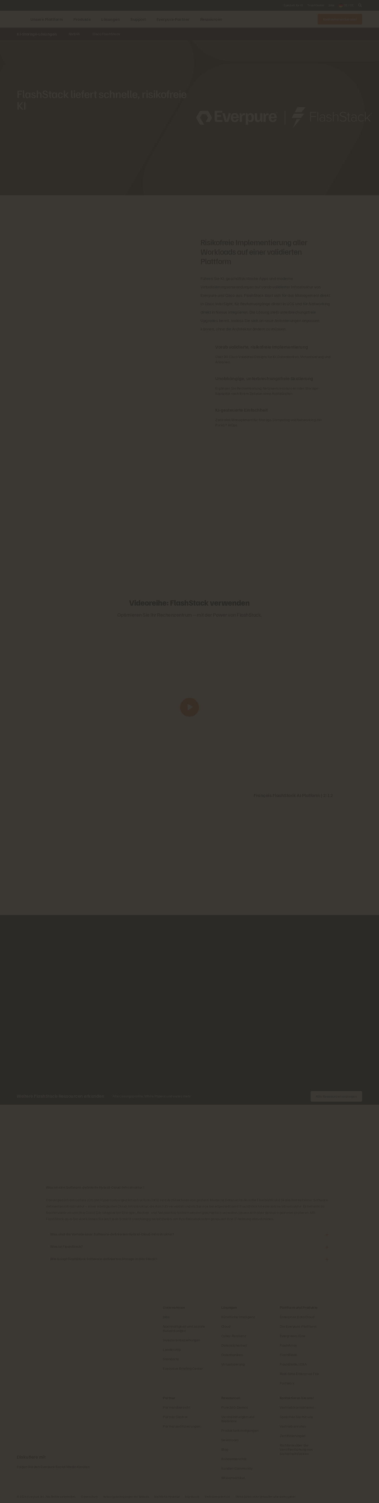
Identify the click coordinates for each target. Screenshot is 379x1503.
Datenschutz (89, 1496)
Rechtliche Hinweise (167, 1496)
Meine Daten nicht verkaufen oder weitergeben (266, 1496)
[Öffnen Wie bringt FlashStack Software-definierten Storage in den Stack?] (327, 1259)
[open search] (360, 5)
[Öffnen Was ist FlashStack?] (327, 1247)
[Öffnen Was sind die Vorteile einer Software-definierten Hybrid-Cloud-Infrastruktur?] (327, 1234)
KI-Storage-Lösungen (37, 34)
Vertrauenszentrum (217, 1496)
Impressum (192, 1496)
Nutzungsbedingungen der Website (126, 1496)
